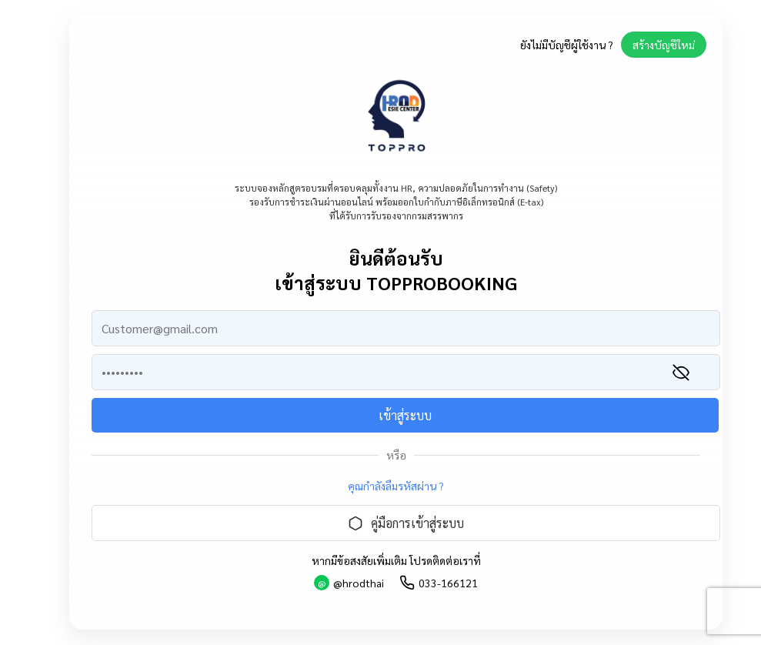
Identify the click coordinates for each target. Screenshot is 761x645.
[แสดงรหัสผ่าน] (681, 372)
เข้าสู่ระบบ (405, 415)
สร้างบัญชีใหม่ (663, 45)
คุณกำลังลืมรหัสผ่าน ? (396, 486)
